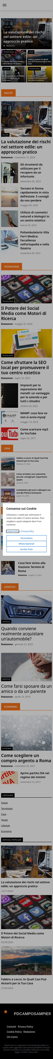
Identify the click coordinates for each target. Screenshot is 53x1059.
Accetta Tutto (26, 549)
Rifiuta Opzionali (26, 543)
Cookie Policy (12, 531)
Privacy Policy (27, 531)
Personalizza (27, 538)
